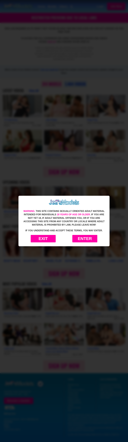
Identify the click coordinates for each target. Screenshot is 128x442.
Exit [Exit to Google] (43, 238)
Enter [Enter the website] (85, 238)
